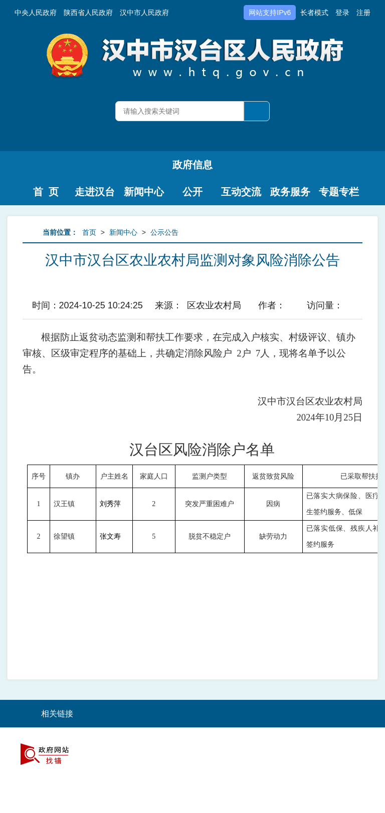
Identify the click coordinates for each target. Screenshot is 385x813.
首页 (89, 232)
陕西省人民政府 (88, 13)
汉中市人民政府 (144, 13)
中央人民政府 (36, 13)
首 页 (46, 191)
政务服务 (290, 191)
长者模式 (314, 13)
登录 (342, 13)
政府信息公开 (192, 168)
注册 (363, 13)
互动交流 (241, 191)
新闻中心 (144, 191)
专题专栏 (339, 191)
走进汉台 (95, 191)
